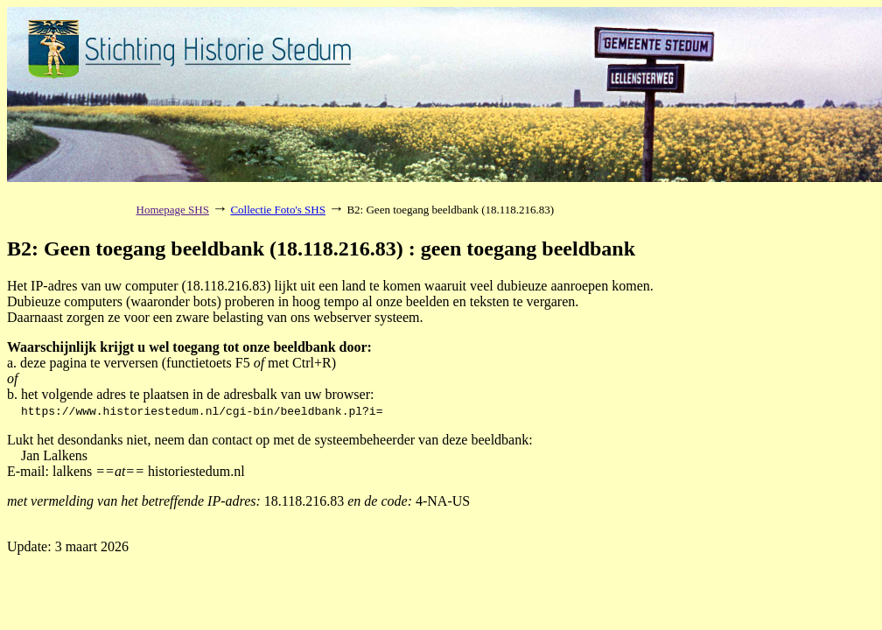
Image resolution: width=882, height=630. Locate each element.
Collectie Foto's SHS (278, 209)
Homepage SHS (172, 209)
